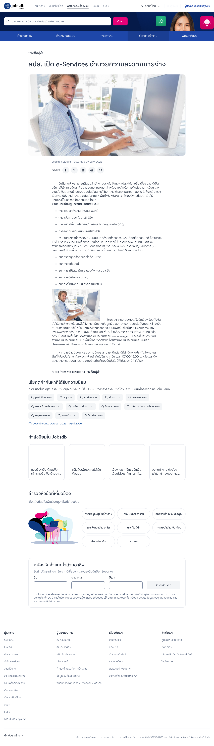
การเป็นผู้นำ (35, 52)
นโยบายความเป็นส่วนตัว (121, 594)
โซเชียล (165, 661)
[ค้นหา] (57, 21)
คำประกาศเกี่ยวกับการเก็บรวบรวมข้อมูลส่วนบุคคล (75, 594)
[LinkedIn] (83, 170)
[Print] (91, 170)
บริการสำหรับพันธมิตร (121, 675)
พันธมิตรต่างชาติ (118, 668)
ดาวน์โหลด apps (13, 719)
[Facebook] (65, 170)
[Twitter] (74, 170)
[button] (150, 6)
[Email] (100, 170)
